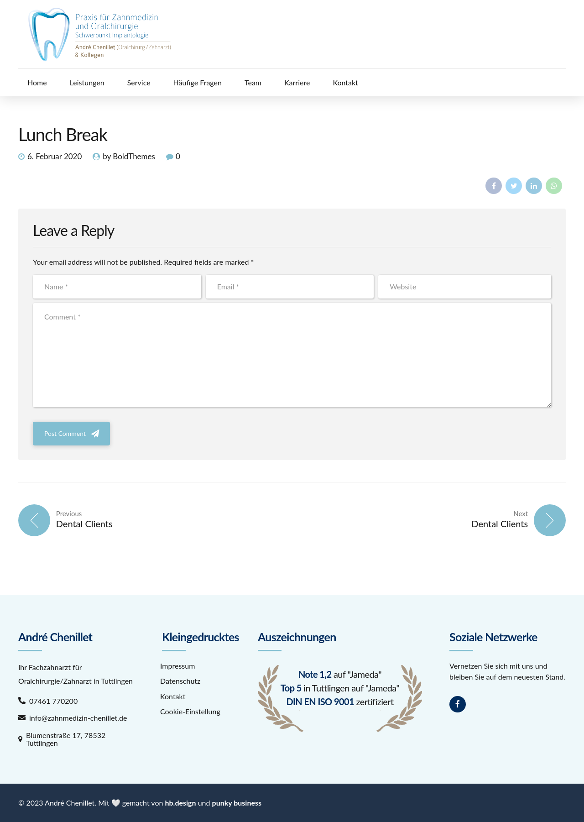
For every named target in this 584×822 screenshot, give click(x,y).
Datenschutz (180, 680)
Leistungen (87, 82)
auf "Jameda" (339, 674)
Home (37, 82)
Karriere (297, 82)
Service (139, 82)
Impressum (177, 665)
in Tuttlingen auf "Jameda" (340, 687)
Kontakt (345, 82)
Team (253, 82)
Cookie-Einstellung (190, 711)
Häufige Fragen (197, 82)
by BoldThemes (129, 156)
